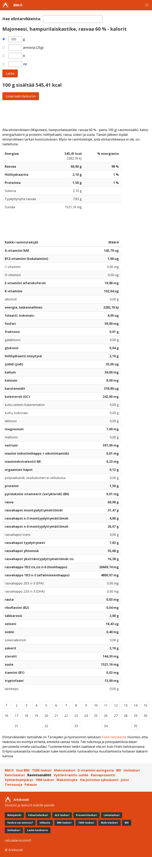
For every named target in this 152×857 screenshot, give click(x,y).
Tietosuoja (13, 784)
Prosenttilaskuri (86, 815)
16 (6, 716)
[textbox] (72, 19)
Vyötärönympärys (19, 780)
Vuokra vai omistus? (20, 822)
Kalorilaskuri (15, 775)
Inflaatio (45, 822)
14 (135, 705)
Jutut (125, 780)
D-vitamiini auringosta (96, 770)
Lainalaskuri (112, 815)
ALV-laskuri (62, 815)
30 (145, 716)
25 (96, 716)
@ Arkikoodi (14, 850)
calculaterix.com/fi (18, 840)
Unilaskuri (132, 770)
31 (16, 726)
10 (96, 705)
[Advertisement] (76, 114)
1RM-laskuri (44, 780)
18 (26, 716)
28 (125, 716)
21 (56, 716)
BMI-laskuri (64, 822)
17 (16, 716)
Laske (10, 73)
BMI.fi (17, 5)
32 (46, 726)
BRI (118, 770)
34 (105, 726)
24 (86, 716)
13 (125, 705)
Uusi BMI (23, 770)
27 (116, 716)
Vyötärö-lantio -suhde (71, 775)
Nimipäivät (14, 815)
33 (76, 726)
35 (135, 726)
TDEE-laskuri (42, 770)
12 (116, 705)
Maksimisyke (67, 780)
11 (105, 705)
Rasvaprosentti (103, 775)
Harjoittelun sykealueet (99, 780)
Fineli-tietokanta (114, 737)
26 (105, 716)
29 (135, 716)
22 (66, 716)
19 (36, 716)
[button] (147, 5)
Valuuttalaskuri (38, 815)
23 (76, 716)
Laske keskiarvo (37, 830)
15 (145, 705)
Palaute (31, 784)
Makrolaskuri (64, 770)
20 (46, 716)
